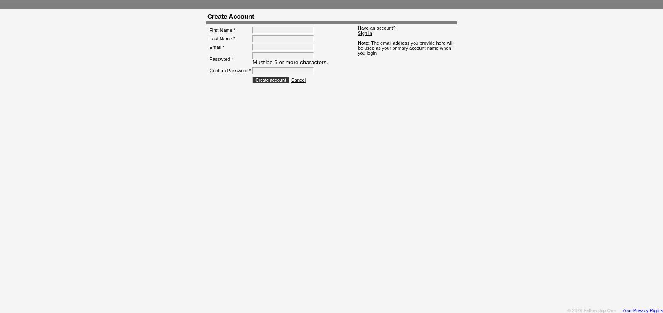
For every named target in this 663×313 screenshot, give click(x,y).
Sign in (365, 33)
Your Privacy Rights (642, 303)
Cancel (298, 80)
